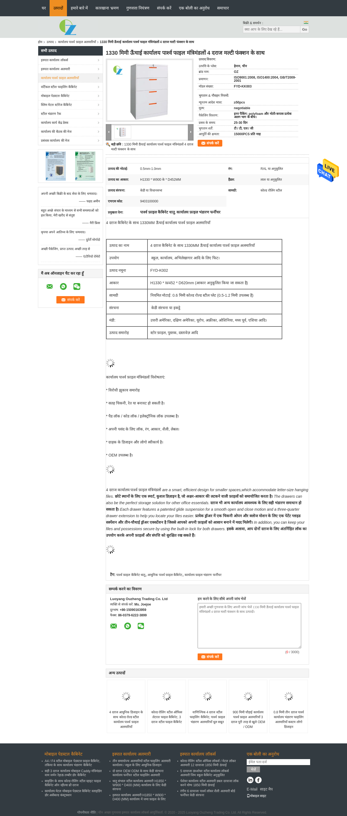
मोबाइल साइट (256, 796)
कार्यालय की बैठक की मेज (56, 132)
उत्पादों (58, 8)
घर (44, 8)
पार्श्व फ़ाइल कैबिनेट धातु (130, 575)
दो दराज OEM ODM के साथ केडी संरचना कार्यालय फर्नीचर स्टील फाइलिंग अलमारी (138, 773)
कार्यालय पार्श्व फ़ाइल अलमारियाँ (77, 42)
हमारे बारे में (79, 8)
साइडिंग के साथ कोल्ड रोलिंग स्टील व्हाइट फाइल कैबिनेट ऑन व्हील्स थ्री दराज (73, 783)
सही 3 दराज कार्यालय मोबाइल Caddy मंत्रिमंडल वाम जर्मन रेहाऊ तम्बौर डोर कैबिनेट (73, 773)
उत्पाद (50, 42)
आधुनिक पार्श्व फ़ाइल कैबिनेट (164, 575)
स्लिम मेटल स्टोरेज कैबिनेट (56, 105)
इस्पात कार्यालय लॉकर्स (54, 60)
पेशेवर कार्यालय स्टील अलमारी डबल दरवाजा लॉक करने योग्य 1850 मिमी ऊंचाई (209, 783)
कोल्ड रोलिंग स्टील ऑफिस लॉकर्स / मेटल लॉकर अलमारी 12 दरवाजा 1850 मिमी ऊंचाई (208, 763)
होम (40, 42)
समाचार (223, 8)
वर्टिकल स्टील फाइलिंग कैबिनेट (59, 87)
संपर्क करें (164, 8)
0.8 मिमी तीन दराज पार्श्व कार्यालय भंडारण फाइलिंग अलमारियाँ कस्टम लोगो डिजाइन (289, 719)
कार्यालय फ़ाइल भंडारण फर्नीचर (203, 575)
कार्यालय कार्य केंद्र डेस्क (54, 123)
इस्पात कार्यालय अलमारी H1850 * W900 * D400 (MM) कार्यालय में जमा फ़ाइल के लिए (139, 797)
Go (304, 29)
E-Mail (252, 789)
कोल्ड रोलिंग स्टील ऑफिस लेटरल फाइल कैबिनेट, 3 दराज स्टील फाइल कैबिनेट (166, 717)
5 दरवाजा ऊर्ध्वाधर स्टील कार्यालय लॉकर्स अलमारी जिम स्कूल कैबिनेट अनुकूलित (204, 773)
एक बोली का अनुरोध (194, 8)
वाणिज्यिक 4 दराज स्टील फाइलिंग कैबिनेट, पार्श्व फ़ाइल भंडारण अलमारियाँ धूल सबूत (207, 717)
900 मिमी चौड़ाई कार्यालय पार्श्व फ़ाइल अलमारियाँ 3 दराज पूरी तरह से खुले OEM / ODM (248, 719)
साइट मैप (266, 789)
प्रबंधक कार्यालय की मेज (55, 141)
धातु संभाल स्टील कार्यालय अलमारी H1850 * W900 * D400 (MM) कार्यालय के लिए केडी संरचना (139, 785)
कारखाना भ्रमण (106, 8)
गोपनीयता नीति (86, 812)
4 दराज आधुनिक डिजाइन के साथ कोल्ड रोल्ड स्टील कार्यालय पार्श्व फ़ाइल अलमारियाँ (126, 719)
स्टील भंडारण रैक (51, 114)
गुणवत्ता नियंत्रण (137, 8)
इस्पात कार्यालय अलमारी (55, 69)
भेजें (253, 770)
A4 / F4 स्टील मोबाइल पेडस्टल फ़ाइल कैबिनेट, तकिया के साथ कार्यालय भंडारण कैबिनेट (72, 763)
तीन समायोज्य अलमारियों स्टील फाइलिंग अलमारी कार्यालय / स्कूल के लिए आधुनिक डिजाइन (142, 763)
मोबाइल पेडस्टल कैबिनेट (55, 96)
